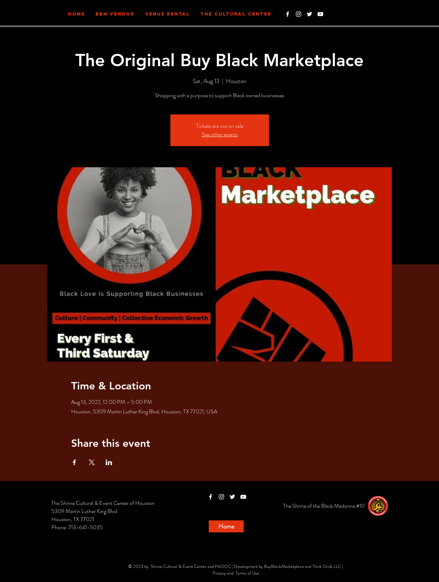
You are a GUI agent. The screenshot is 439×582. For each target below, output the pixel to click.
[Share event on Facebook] (74, 462)
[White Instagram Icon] (298, 14)
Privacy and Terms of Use (236, 573)
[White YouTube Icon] (320, 14)
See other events (220, 134)
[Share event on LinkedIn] (109, 462)
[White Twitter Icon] (309, 14)
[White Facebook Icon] (287, 14)
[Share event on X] (91, 462)
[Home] (226, 526)
